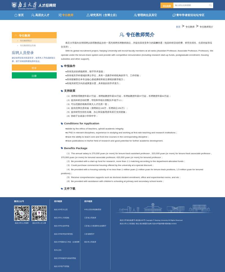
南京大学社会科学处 (61, 226)
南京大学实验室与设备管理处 (65, 258)
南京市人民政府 (90, 242)
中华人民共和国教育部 (92, 209)
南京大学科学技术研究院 (63, 234)
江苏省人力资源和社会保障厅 (95, 226)
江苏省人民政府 (90, 218)
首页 (178, 27)
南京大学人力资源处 (61, 218)
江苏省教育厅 (89, 234)
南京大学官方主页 (61, 209)
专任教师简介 (206, 27)
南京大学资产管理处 (61, 266)
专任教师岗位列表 (28, 45)
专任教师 (190, 27)
